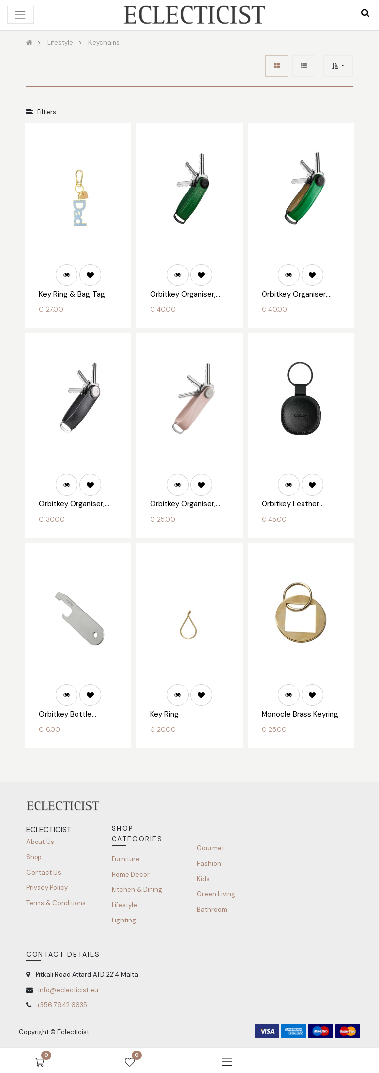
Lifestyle (124, 905)
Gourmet (210, 848)
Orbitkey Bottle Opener (65, 714)
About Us (40, 842)
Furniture (126, 859)
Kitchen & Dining (137, 889)
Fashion (209, 863)
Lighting (124, 920)
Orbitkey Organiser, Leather (294, 294)
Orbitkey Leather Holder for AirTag (290, 504)
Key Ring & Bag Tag (72, 294)
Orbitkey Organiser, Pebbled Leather (183, 294)
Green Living (216, 894)
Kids (203, 879)
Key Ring (164, 714)
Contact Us (43, 872)
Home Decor (131, 874)
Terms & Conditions (56, 903)
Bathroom (212, 909)
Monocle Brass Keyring (300, 714)
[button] (337, 66)
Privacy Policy (47, 887)
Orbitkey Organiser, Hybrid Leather (72, 504)
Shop (34, 857)
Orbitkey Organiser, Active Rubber (183, 504)
